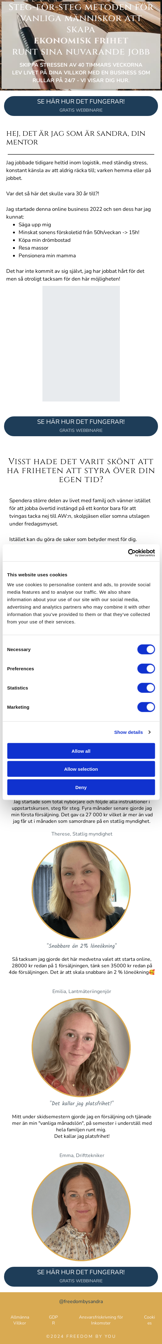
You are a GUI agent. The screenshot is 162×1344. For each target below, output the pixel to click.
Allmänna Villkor (20, 1320)
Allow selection (81, 769)
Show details (128, 732)
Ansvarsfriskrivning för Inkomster (101, 1320)
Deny (81, 787)
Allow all (81, 750)
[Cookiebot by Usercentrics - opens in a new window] (128, 553)
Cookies (149, 1320)
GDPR (53, 1320)
